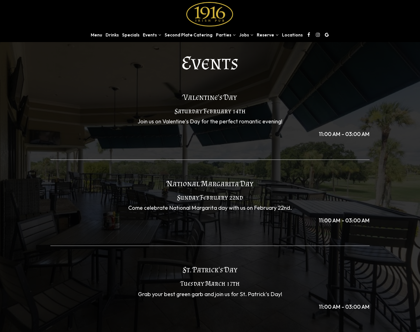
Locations (292, 35)
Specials (130, 35)
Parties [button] (226, 35)
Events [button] (152, 35)
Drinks (112, 35)
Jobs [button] (246, 35)
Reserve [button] (268, 35)
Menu (96, 35)
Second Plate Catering (189, 35)
